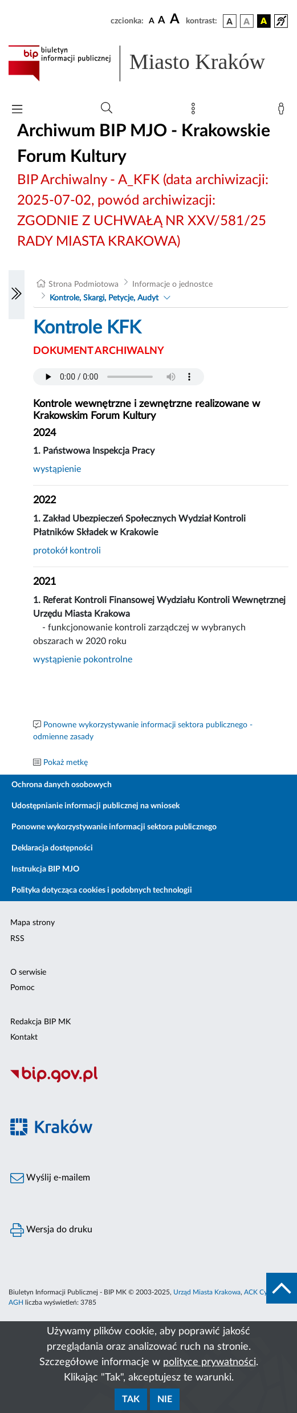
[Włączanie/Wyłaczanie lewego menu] (17, 294)
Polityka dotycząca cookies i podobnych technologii (101, 890)
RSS (17, 939)
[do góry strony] (281, 1288)
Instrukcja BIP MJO (45, 869)
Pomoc (22, 988)
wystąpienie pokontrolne (82, 659)
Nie (164, 1399)
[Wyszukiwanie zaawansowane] (106, 108)
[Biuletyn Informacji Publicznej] (148, 1081)
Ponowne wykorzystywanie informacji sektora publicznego (114, 827)
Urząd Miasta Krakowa (207, 1292)
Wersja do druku (51, 1230)
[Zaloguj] (283, 111)
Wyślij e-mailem (50, 1178)
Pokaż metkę (65, 763)
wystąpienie (57, 469)
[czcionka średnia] (161, 20)
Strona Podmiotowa (83, 284)
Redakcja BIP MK (40, 1022)
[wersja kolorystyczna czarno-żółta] (264, 21)
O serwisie (28, 972)
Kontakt (24, 1037)
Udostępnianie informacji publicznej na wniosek (95, 806)
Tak (131, 1399)
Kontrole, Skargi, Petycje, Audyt (104, 298)
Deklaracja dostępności (52, 848)
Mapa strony (32, 923)
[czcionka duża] (176, 19)
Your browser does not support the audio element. (118, 376)
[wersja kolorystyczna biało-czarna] (246, 21)
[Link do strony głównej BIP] (148, 63)
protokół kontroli (67, 550)
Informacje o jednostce (172, 284)
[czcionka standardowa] (151, 20)
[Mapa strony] (195, 111)
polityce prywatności (209, 1362)
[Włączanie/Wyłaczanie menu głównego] (17, 110)
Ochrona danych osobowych (61, 785)
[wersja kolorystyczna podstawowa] (229, 21)
